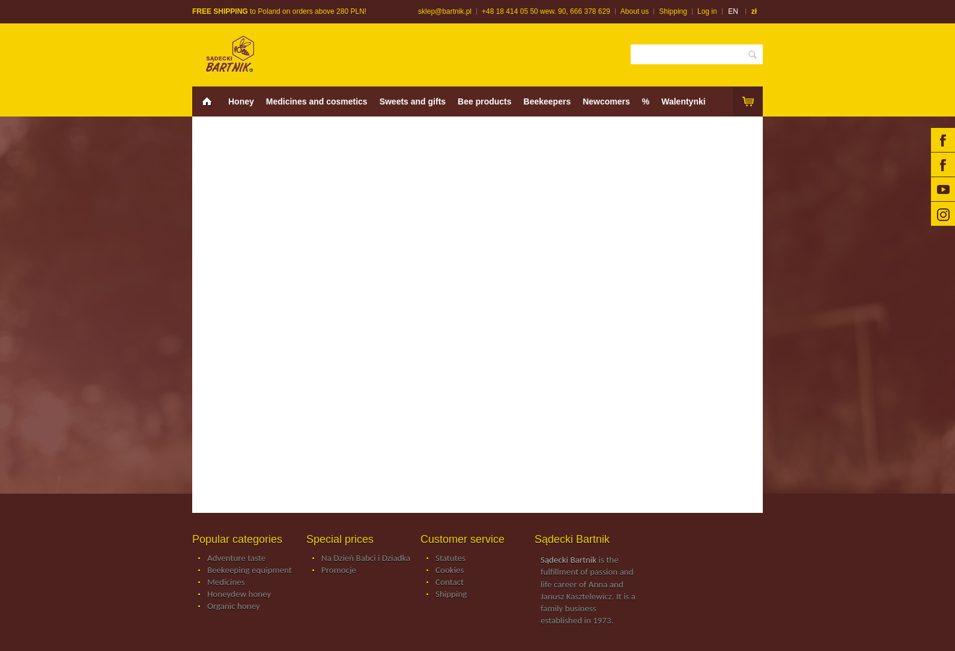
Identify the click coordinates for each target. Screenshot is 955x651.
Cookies (449, 570)
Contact (449, 582)
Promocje (338, 570)
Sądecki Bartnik (568, 559)
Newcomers (606, 101)
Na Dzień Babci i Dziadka (365, 558)
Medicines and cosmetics (317, 101)
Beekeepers (547, 101)
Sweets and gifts (413, 101)
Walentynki (683, 101)
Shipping (673, 11)
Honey (241, 101)
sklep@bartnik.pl (444, 11)
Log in (707, 11)
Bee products (484, 101)
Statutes (450, 558)
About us (634, 11)
